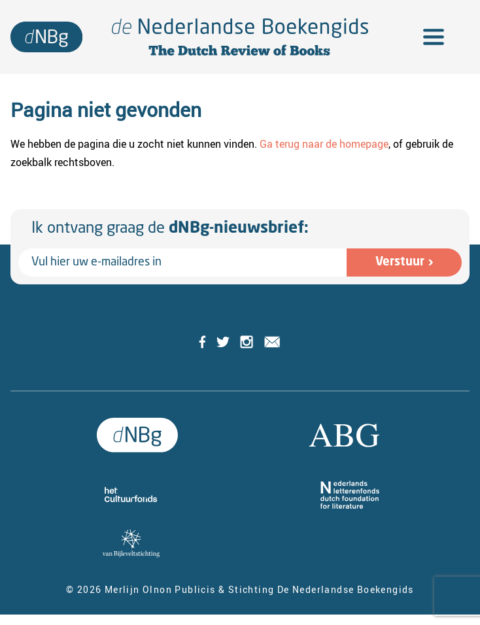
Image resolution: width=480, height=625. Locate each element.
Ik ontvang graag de (170, 229)
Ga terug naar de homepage (324, 144)
